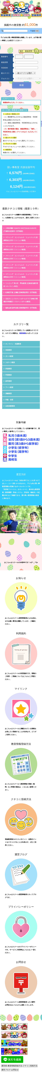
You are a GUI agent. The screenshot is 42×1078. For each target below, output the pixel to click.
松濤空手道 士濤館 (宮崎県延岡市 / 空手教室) (21, 292)
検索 (21, 85)
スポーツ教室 (10, 362)
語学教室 (8, 381)
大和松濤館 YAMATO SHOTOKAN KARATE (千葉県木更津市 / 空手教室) (19, 229)
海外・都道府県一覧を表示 (30, 51)
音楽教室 (8, 350)
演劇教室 (8, 393)
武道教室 (8, 369)
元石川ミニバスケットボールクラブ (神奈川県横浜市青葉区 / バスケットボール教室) (20, 300)
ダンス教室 (9, 356)
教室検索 (22, 333)
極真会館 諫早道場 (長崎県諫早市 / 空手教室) (21, 308)
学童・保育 (9, 400)
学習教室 (8, 375)
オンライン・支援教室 (13, 344)
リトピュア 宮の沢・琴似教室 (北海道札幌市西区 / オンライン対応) (20, 284)
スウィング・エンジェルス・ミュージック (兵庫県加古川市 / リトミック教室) (20, 238)
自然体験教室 (10, 406)
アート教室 (9, 387)
